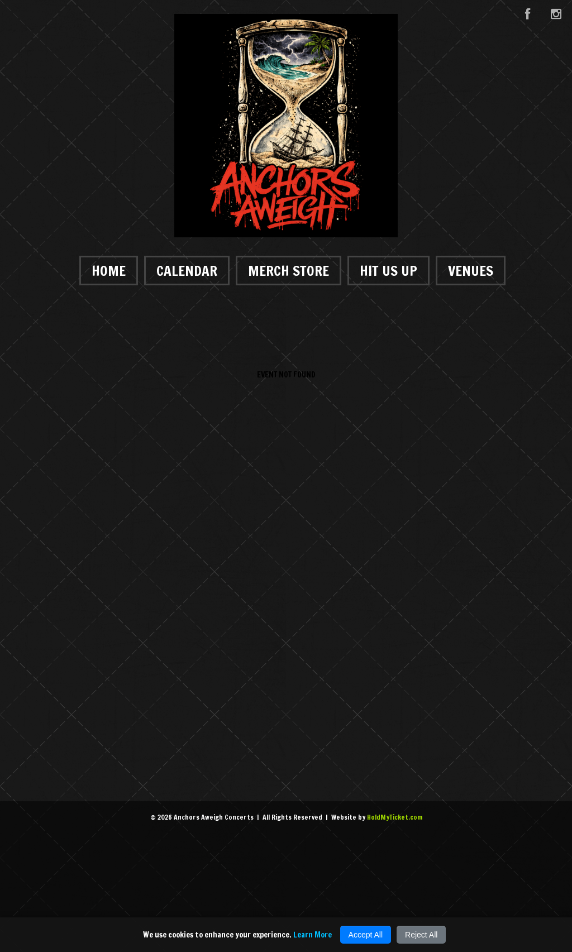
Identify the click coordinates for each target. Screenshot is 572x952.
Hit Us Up (388, 270)
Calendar (186, 270)
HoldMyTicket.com (394, 817)
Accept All (366, 934)
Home (109, 270)
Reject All (421, 934)
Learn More (312, 934)
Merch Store (288, 270)
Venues (470, 270)
